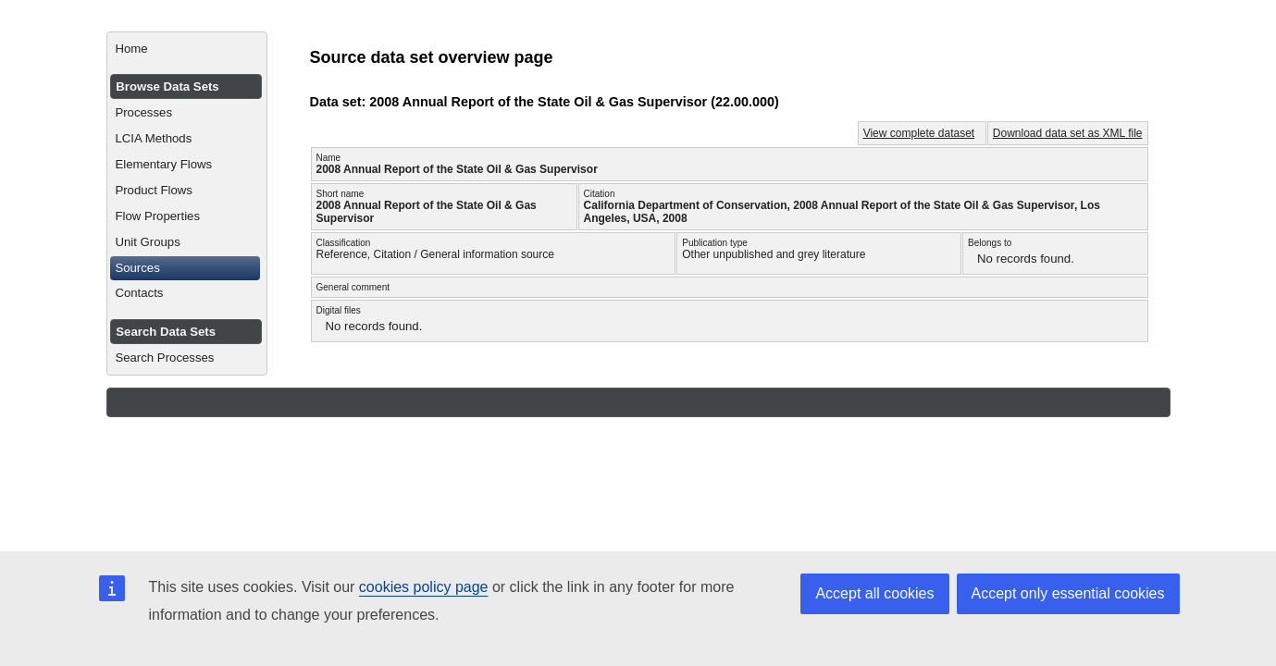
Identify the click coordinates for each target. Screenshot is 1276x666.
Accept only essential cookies (1068, 593)
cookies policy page (424, 587)
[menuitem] (186, 49)
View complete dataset (919, 133)
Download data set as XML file (1068, 133)
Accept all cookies (874, 593)
